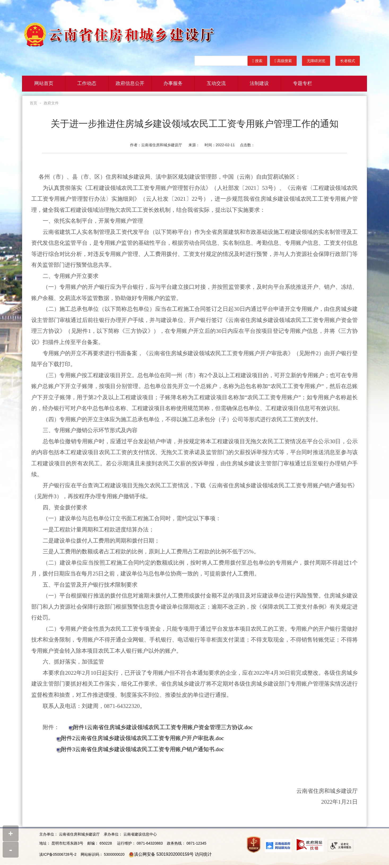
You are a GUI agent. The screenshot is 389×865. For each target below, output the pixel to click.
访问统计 (203, 854)
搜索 (257, 60)
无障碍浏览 (316, 61)
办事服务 (173, 83)
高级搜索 (283, 60)
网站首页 (43, 83)
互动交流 (216, 83)
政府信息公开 (130, 83)
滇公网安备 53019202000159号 (164, 854)
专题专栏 (302, 83)
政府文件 (51, 103)
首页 (33, 103)
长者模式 (347, 61)
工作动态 (86, 83)
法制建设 (259, 83)
